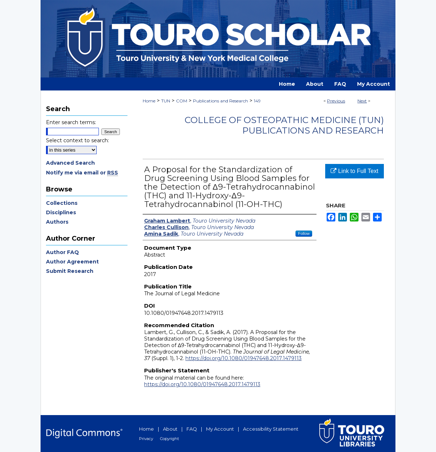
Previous (336, 101)
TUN (165, 101)
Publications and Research (220, 101)
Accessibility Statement (270, 429)
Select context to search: (77, 140)
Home (149, 101)
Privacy (146, 438)
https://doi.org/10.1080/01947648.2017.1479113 (243, 358)
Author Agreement (72, 261)
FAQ (191, 429)
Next (362, 101)
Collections (61, 203)
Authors (57, 222)
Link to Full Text (354, 171)
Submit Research (69, 271)
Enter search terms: (71, 122)
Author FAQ (62, 252)
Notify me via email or (82, 172)
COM (181, 101)
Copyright (169, 438)
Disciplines (61, 212)
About (170, 429)
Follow (304, 233)
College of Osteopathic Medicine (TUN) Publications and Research (284, 125)
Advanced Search (70, 163)
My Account (220, 429)
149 (257, 101)
